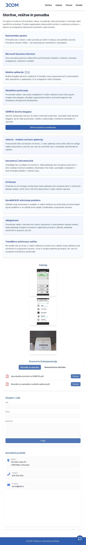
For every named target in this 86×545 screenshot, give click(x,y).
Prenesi (76, 378)
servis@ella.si (18, 488)
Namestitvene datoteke (55, 369)
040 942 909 (17, 477)
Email (7, 414)
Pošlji (43, 442)
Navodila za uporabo (30, 369)
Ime (6, 404)
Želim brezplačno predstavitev (43, 129)
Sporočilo (9, 423)
